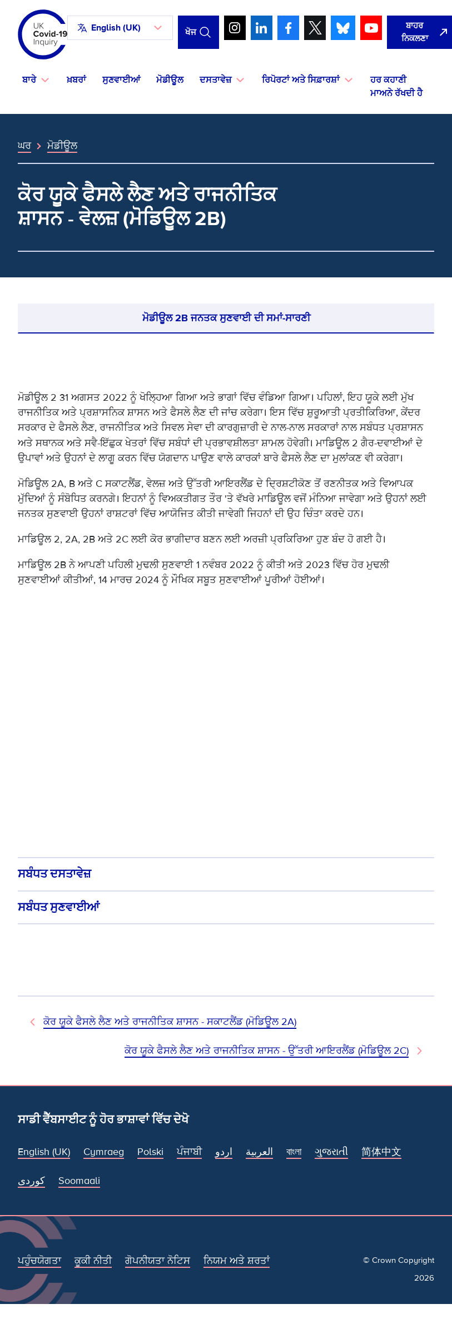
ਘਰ (24, 146)
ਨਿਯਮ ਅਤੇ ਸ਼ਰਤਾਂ (236, 1261)
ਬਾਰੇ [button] (29, 80)
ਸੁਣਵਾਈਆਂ (121, 80)
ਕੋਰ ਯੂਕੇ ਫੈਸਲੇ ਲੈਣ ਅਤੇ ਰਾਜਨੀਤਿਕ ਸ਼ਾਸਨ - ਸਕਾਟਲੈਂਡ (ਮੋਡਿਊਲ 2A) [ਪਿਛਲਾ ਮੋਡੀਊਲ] (169, 1022)
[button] (120, 28)
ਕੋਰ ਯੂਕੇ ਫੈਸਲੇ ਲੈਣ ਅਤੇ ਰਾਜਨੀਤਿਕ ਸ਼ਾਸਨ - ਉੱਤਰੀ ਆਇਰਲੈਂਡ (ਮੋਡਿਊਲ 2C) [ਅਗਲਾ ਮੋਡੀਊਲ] (267, 1050)
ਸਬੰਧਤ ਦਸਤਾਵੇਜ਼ (54, 874)
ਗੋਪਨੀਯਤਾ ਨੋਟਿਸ (157, 1261)
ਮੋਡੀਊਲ (169, 80)
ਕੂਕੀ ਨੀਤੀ (93, 1261)
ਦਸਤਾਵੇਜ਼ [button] (215, 80)
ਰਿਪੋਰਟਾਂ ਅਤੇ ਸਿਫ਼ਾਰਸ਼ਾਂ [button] (301, 80)
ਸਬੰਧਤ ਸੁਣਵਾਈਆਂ (59, 907)
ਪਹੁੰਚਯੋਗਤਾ (39, 1261)
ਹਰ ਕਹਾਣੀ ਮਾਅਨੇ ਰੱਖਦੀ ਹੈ (396, 86)
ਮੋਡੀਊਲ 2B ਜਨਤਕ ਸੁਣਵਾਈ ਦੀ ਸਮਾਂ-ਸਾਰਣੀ (226, 318)
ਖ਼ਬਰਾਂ (76, 80)
